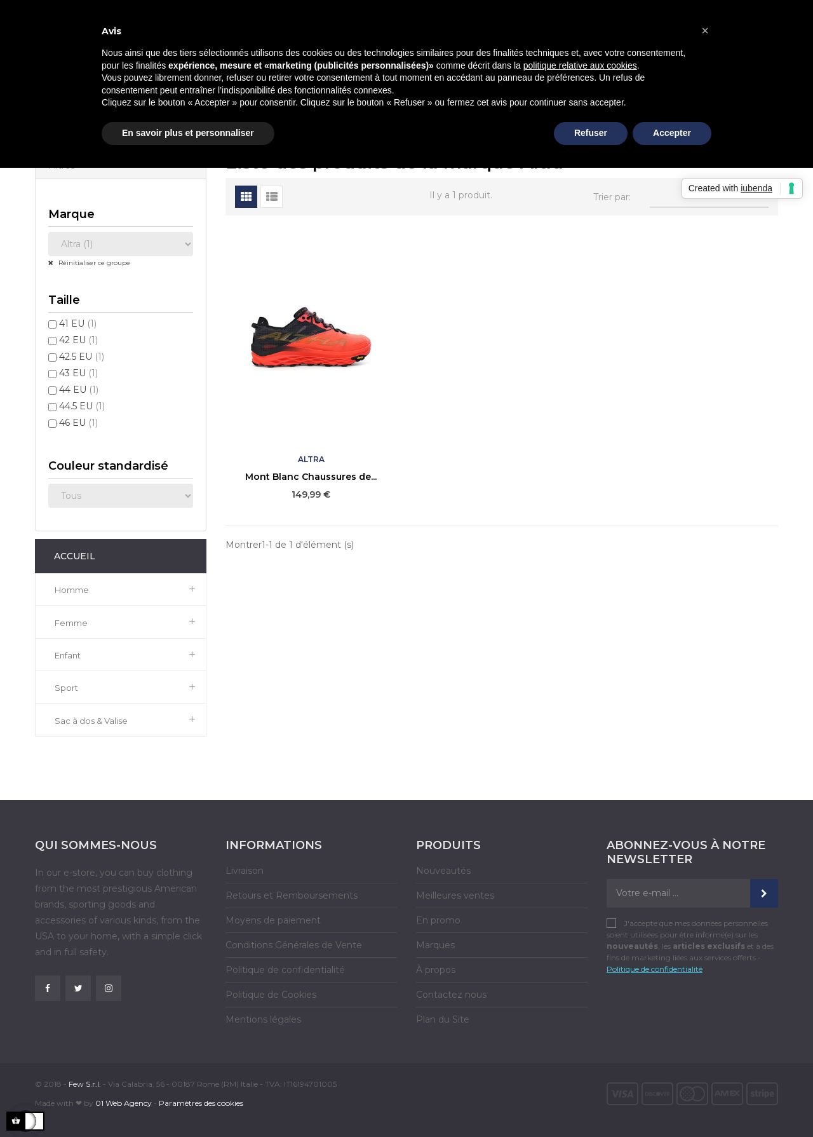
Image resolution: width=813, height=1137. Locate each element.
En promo (438, 920)
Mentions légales (263, 1019)
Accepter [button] (672, 133)
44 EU (78, 389)
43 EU (78, 373)
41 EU (78, 323)
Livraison (244, 870)
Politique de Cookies (270, 994)
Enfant (68, 655)
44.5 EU (82, 406)
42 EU (78, 340)
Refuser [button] (590, 133)
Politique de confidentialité (285, 970)
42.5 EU (81, 356)
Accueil (74, 556)
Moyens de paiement (273, 920)
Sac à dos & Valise (91, 721)
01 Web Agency (123, 1103)
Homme (72, 590)
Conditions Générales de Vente (293, 945)
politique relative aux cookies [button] (580, 65)
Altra (311, 459)
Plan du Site (442, 1019)
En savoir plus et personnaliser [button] (188, 133)
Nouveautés (443, 870)
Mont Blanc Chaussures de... (311, 476)
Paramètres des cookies (201, 1103)
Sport (66, 688)
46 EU (78, 422)
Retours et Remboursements (291, 895)
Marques (435, 945)
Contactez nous (451, 994)
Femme (71, 623)
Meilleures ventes (455, 895)
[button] (705, 30)
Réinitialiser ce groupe (93, 263)
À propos (435, 970)
